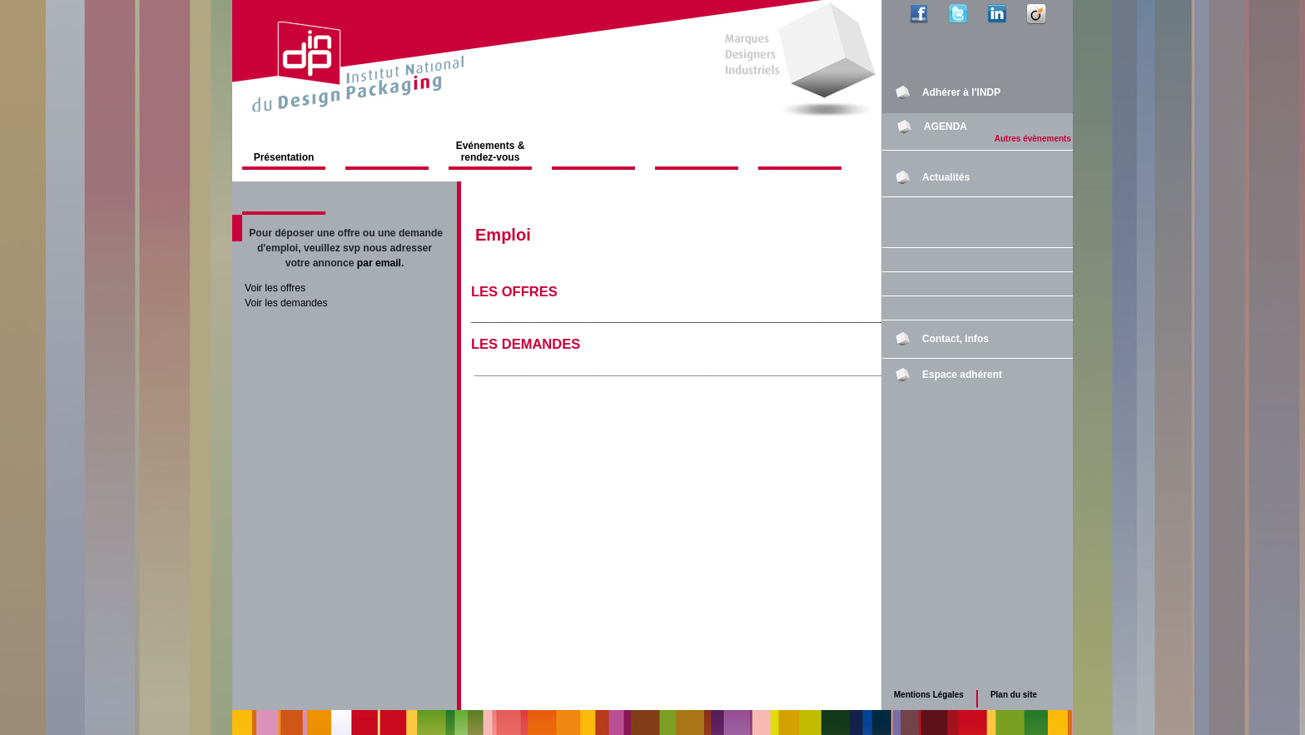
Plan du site (1013, 694)
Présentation (284, 157)
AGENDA (945, 126)
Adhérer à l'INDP (961, 92)
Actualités (946, 177)
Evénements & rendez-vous (490, 151)
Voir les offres (275, 288)
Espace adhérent (962, 374)
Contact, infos (955, 339)
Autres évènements (1033, 138)
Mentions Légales (929, 694)
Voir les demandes (286, 303)
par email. (380, 263)
